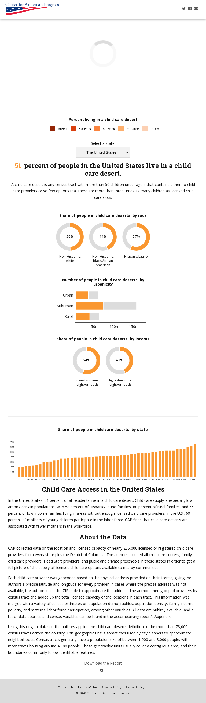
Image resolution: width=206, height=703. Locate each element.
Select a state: (103, 143)
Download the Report (101, 666)
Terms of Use (87, 687)
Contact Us (65, 687)
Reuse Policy (135, 687)
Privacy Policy (111, 687)
